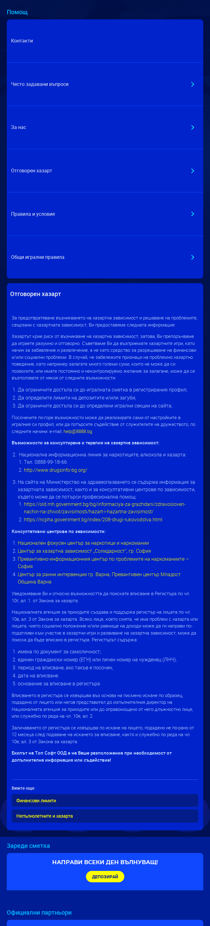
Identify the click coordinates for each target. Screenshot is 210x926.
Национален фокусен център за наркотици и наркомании (83, 542)
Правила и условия (33, 213)
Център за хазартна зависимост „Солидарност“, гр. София (85, 550)
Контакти (22, 40)
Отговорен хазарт (31, 170)
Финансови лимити (36, 800)
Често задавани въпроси (39, 84)
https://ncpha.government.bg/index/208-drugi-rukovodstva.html (93, 519)
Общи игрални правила (37, 257)
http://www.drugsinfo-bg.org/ (55, 470)
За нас (18, 127)
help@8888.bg (78, 431)
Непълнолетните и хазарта (44, 816)
